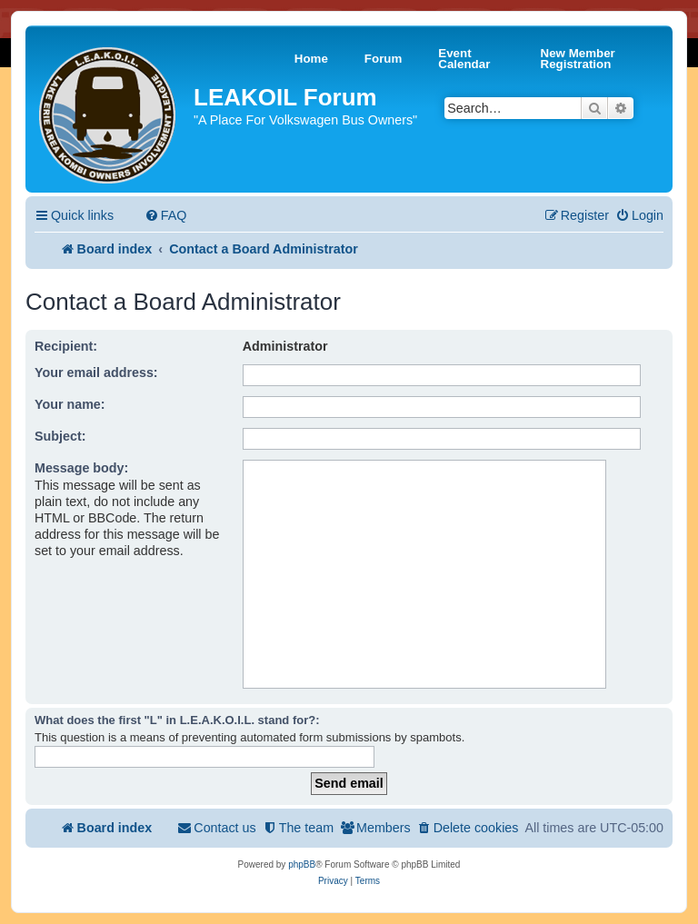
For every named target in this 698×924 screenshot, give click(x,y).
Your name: (70, 404)
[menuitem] (166, 216)
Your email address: (96, 372)
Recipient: (66, 346)
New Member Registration (578, 59)
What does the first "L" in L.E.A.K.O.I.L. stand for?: (177, 720)
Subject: (60, 436)
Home (311, 59)
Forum (383, 59)
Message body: (81, 468)
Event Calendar (464, 59)
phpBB (301, 864)
